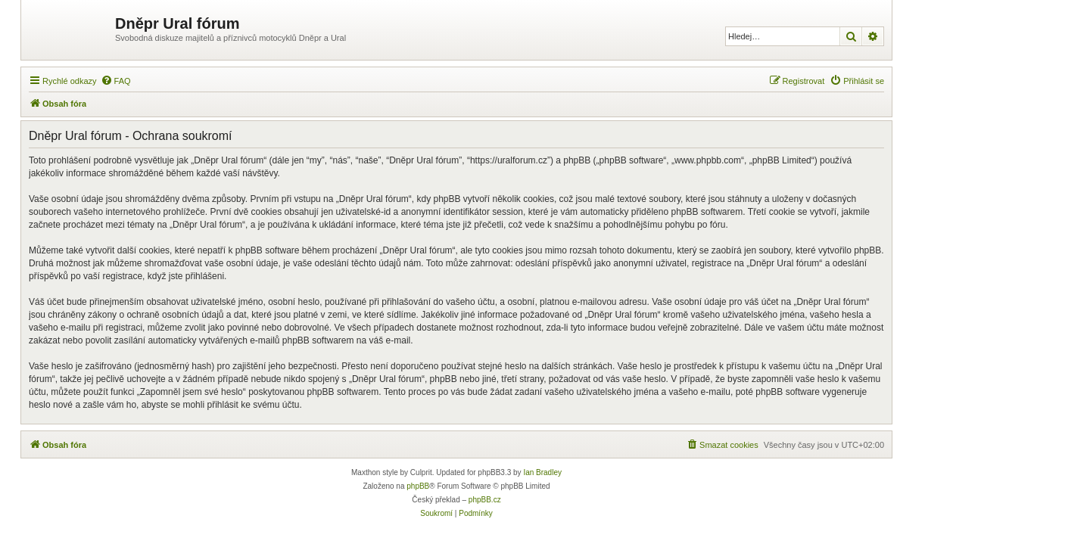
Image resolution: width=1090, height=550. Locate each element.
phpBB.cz (485, 500)
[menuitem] (116, 81)
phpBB (417, 486)
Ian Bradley (542, 472)
